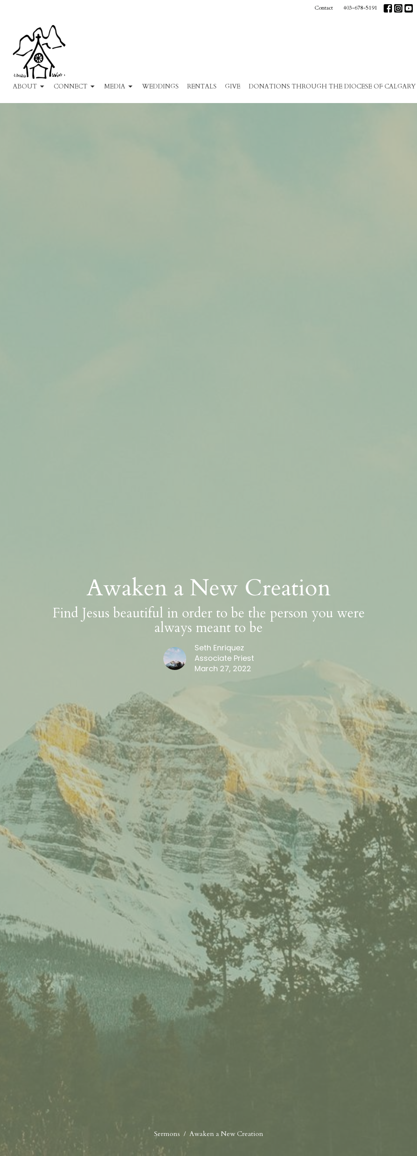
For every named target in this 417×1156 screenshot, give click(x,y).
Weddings (160, 86)
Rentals (202, 86)
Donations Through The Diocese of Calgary (332, 86)
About (29, 86)
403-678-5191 (360, 8)
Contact (324, 8)
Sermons (167, 1133)
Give (232, 86)
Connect (75, 86)
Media (119, 86)
